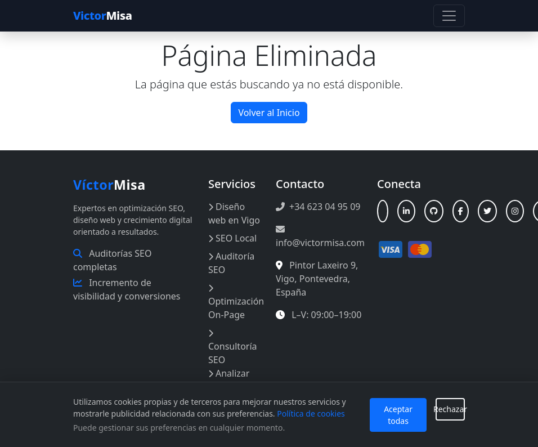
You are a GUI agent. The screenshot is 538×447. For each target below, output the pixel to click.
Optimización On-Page (236, 302)
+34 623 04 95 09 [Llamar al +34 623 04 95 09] (318, 206)
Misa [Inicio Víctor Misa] (109, 185)
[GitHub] (433, 211)
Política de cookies (311, 413)
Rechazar (450, 409)
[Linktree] (382, 211)
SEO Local (232, 238)
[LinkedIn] (406, 211)
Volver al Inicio (268, 112)
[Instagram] (515, 211)
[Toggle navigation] (449, 16)
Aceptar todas (398, 415)
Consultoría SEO (232, 347)
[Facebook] (460, 211)
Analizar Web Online (232, 380)
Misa (102, 15)
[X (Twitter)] (487, 211)
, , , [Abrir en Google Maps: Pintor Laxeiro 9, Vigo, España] (317, 278)
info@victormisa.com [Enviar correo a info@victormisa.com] (320, 237)
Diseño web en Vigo (234, 213)
